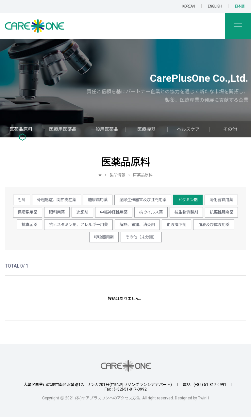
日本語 (239, 6)
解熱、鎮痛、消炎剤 (44, 239)
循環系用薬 (76, 213)
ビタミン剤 (213, 200)
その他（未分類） (209, 239)
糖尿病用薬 (114, 200)
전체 (31, 200)
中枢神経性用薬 (170, 213)
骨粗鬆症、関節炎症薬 (69, 200)
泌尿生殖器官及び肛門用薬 (163, 200)
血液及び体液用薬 (127, 239)
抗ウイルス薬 (211, 213)
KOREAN (188, 6)
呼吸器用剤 (168, 239)
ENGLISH (215, 6)
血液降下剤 (86, 239)
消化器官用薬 (39, 213)
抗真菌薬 (125, 226)
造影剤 (136, 213)
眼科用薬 (108, 213)
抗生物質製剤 (52, 226)
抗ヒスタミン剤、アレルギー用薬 (179, 226)
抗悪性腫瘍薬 (91, 226)
